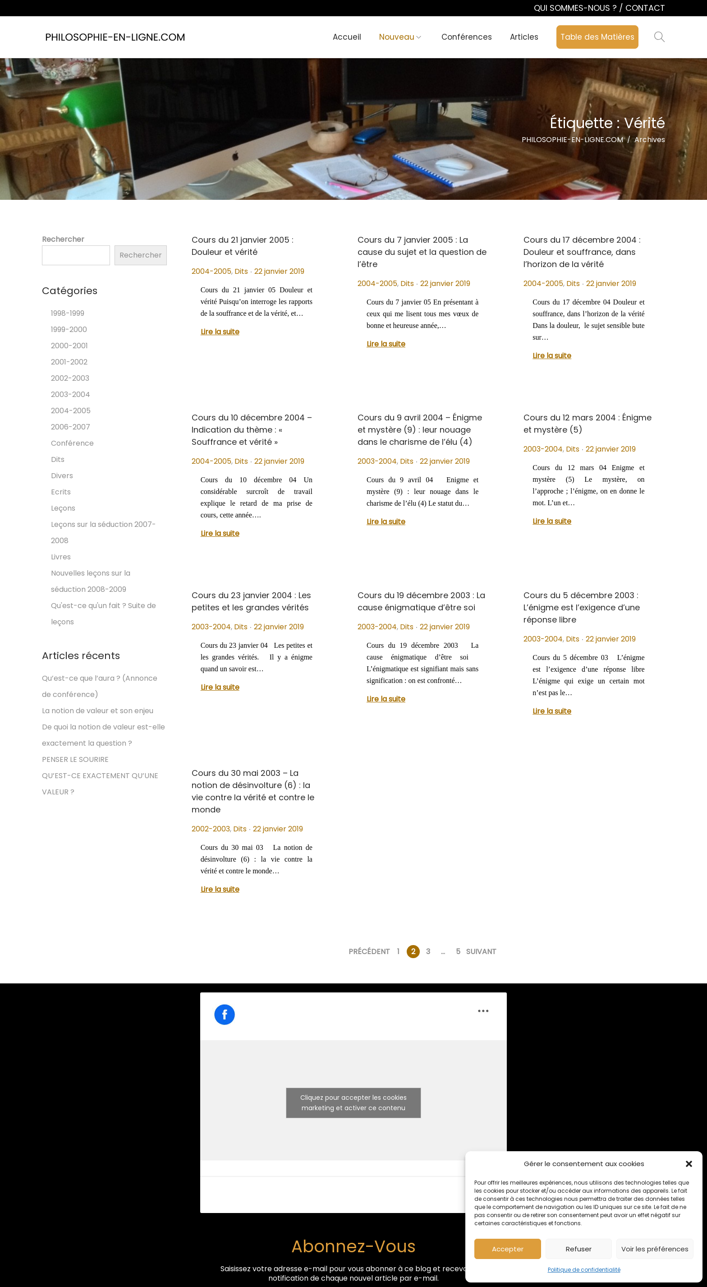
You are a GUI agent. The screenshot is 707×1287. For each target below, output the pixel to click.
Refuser (579, 1249)
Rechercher (63, 239)
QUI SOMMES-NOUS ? (576, 8)
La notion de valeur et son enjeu (97, 711)
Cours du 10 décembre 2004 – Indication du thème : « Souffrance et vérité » (252, 429)
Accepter (507, 1249)
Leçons (63, 508)
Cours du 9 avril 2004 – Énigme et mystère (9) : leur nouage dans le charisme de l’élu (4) (420, 429)
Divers (62, 476)
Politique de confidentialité (584, 1269)
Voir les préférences (655, 1249)
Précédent (369, 951)
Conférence (72, 443)
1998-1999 (67, 313)
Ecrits (61, 492)
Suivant (481, 951)
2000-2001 (69, 346)
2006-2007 (70, 427)
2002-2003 (211, 829)
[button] (688, 1163)
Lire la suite (220, 332)
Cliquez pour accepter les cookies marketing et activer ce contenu (353, 1102)
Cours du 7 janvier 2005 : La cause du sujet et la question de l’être (422, 252)
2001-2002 (69, 362)
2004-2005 (211, 271)
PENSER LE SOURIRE (75, 759)
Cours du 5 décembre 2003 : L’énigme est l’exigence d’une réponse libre (581, 607)
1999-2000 (69, 329)
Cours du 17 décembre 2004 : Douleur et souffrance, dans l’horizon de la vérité (582, 252)
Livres (61, 557)
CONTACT (645, 8)
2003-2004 (377, 461)
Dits (241, 271)
